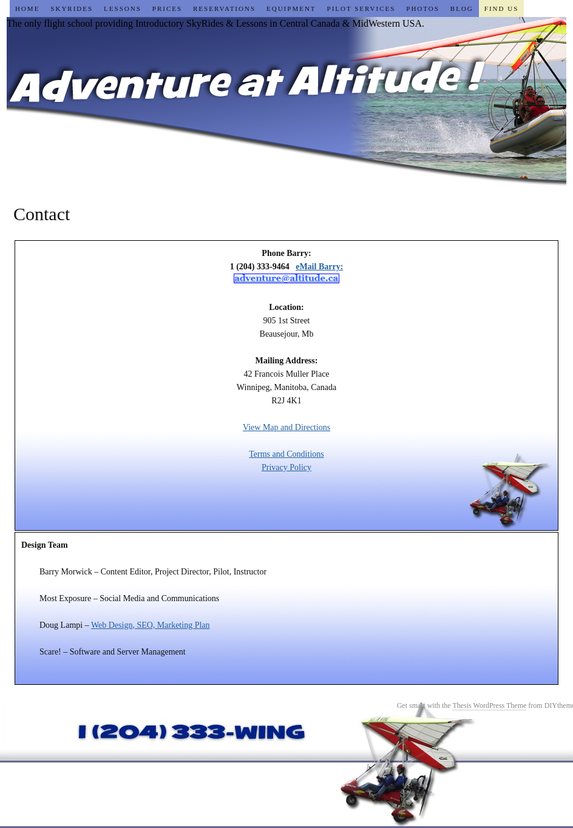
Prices (167, 8)
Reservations (224, 8)
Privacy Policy (286, 467)
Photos (422, 8)
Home (27, 8)
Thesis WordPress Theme (489, 705)
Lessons (122, 8)
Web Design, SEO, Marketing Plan (150, 625)
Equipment (291, 8)
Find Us (501, 8)
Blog (461, 8)
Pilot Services (361, 8)
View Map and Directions (286, 427)
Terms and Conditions (286, 454)
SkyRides (71, 8)
